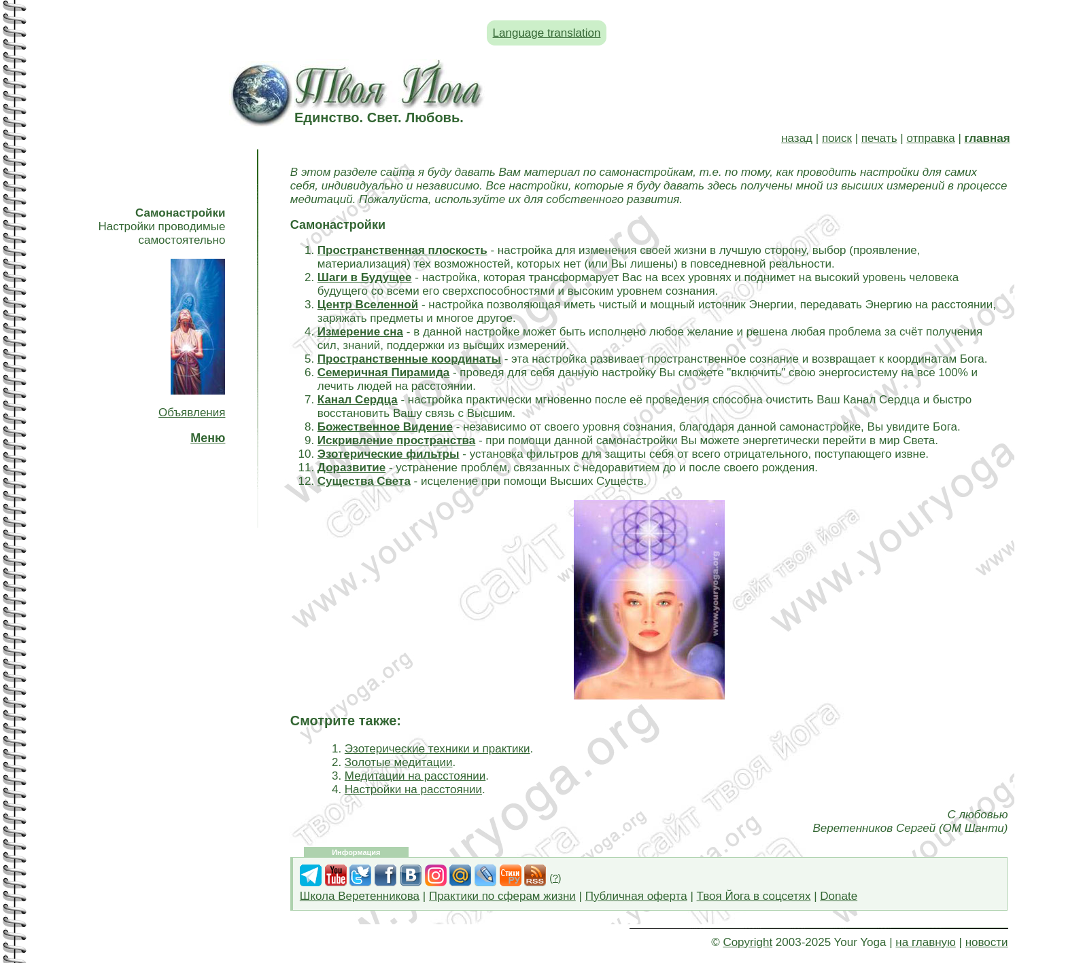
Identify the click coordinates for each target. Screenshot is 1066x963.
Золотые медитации (399, 762)
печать (879, 138)
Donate (838, 896)
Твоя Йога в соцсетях (754, 896)
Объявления (191, 412)
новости (986, 942)
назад (796, 138)
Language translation (547, 32)
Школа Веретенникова (359, 896)
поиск (837, 138)
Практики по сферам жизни (502, 896)
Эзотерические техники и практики (437, 748)
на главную (925, 942)
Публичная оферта (636, 896)
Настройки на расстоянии (413, 789)
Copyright (747, 942)
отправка (930, 138)
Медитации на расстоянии (415, 775)
